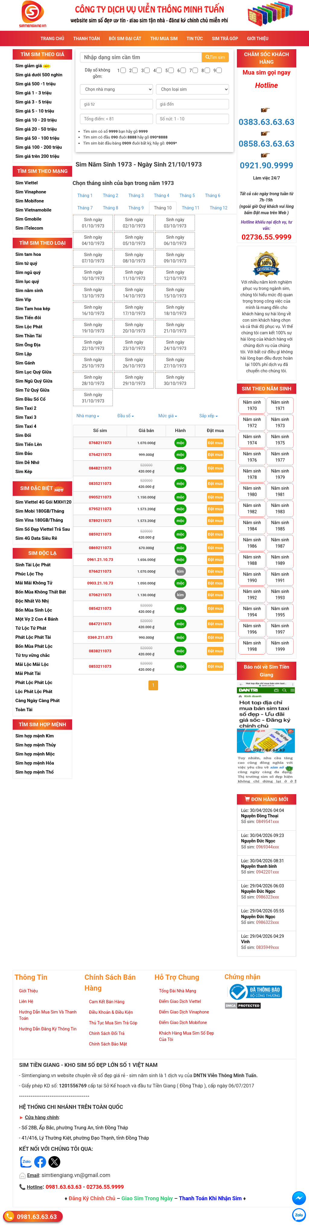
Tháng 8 (110, 207)
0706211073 (100, 595)
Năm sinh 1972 (252, 422)
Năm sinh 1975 (280, 439)
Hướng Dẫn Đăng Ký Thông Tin (47, 1028)
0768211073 (100, 443)
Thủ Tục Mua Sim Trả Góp (113, 1022)
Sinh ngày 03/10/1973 (175, 222)
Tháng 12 (218, 207)
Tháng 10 (162, 207)
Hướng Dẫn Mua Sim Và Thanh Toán (48, 1015)
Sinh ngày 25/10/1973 (93, 362)
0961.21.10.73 (100, 559)
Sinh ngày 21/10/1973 (175, 327)
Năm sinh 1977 (280, 457)
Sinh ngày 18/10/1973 (175, 310)
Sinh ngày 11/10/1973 (134, 275)
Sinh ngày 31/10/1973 (93, 397)
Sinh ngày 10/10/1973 (93, 275)
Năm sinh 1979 (280, 474)
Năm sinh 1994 (252, 611)
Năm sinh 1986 (252, 543)
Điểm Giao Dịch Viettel (180, 1001)
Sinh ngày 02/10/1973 (134, 222)
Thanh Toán (86, 38)
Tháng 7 (85, 207)
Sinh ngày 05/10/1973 (134, 240)
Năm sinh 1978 (252, 474)
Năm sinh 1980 (252, 491)
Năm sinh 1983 (280, 508)
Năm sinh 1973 (280, 422)
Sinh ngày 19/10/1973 (93, 327)
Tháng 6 (213, 195)
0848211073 (100, 468)
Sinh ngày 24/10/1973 (175, 345)
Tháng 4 (161, 195)
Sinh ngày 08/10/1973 (134, 257)
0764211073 (100, 454)
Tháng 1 (85, 195)
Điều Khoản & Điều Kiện (111, 1012)
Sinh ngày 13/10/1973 (93, 292)
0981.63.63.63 (37, 1216)
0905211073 (100, 497)
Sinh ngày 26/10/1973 (134, 362)
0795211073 (100, 509)
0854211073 (100, 608)
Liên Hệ (26, 1001)
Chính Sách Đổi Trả (107, 1033)
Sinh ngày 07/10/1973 (93, 257)
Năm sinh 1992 (252, 594)
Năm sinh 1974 (252, 439)
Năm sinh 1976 (252, 457)
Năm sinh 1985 (280, 525)
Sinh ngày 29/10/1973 (134, 380)
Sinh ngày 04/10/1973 (93, 240)
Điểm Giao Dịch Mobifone (183, 1022)
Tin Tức (195, 38)
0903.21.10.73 (100, 583)
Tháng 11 (190, 207)
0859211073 (100, 534)
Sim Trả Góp (225, 38)
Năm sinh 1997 (280, 629)
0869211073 (100, 548)
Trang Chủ (52, 38)
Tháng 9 (136, 207)
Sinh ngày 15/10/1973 (175, 292)
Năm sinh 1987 (280, 543)
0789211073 (100, 520)
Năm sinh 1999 (280, 646)
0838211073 (100, 651)
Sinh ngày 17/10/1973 (134, 310)
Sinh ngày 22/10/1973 (93, 345)
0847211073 (100, 624)
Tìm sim (215, 57)
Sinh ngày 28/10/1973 (93, 380)
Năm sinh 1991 (280, 577)
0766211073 (100, 571)
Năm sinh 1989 (280, 560)
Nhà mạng (87, 415)
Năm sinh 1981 (280, 491)
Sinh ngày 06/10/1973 (175, 240)
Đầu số (125, 415)
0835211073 (100, 483)
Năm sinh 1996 (252, 629)
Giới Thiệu (257, 38)
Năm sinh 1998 (252, 646)
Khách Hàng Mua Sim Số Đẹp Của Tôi (186, 1036)
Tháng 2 (110, 195)
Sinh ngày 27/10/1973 (175, 362)
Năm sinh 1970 (252, 405)
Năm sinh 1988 (252, 560)
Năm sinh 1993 (280, 594)
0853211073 (100, 666)
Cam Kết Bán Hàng (106, 1001)
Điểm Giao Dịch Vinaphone (184, 1012)
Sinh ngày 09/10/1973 (175, 257)
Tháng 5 (187, 195)
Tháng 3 (136, 195)
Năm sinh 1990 (252, 577)
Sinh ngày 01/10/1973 (93, 222)
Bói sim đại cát (125, 38)
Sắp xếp (208, 415)
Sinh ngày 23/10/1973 (134, 345)
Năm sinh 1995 (280, 611)
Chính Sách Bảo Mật (108, 1044)
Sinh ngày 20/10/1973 (134, 327)
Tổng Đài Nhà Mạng (177, 990)
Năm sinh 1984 (252, 525)
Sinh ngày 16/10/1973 (93, 310)
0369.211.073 (100, 637)
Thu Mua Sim (163, 38)
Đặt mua (215, 443)
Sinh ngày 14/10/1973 (134, 292)
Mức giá (167, 415)
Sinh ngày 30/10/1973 (175, 380)
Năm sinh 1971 (280, 405)
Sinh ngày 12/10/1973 (175, 275)
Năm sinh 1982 (252, 508)
